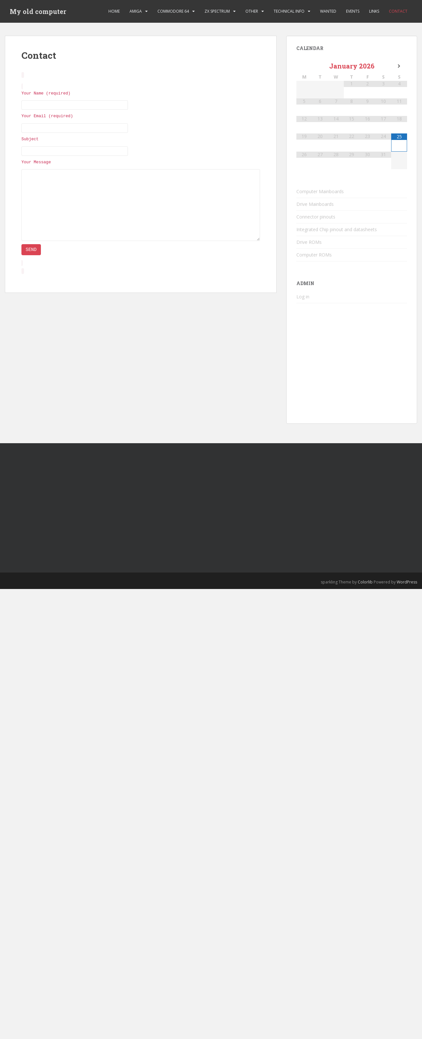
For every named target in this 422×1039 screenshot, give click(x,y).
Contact (398, 11)
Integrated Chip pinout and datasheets (336, 229)
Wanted (328, 11)
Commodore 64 (173, 11)
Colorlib (365, 582)
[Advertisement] (127, 501)
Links (374, 11)
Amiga (136, 11)
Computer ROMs (314, 255)
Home (114, 11)
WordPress (407, 582)
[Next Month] (399, 66)
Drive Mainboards (315, 204)
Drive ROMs (309, 242)
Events (352, 11)
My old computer (38, 11)
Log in (302, 297)
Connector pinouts (315, 217)
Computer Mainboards (320, 191)
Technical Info (289, 11)
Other (251, 11)
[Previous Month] (304, 66)
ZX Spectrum (217, 11)
